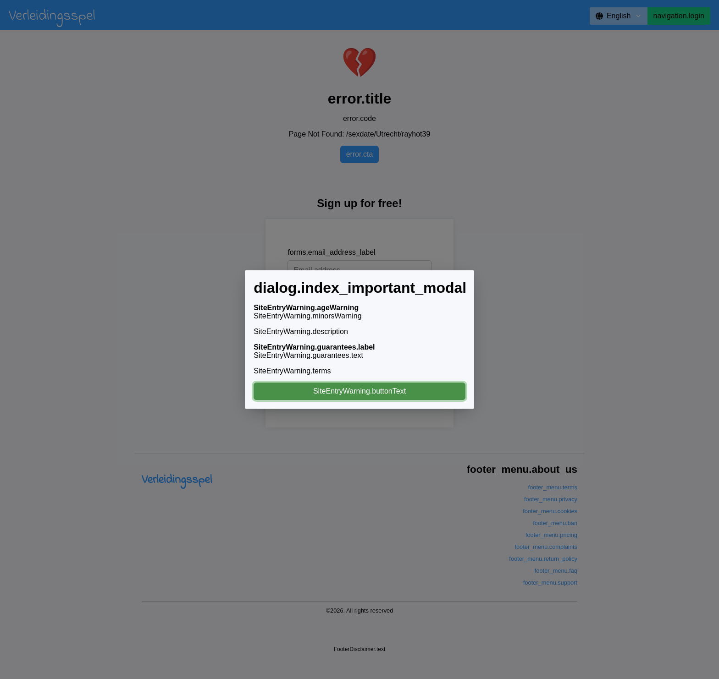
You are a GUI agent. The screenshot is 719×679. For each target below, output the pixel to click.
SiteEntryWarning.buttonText (359, 391)
